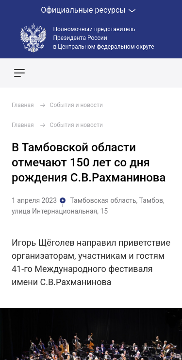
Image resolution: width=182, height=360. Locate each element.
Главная (23, 105)
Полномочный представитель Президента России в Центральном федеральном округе (103, 38)
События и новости (76, 105)
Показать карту (145, 73)
